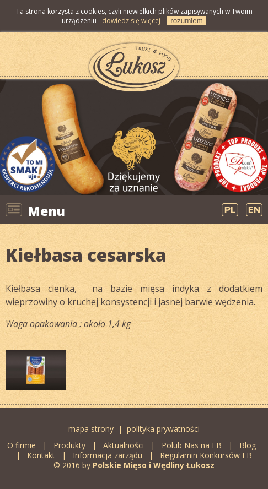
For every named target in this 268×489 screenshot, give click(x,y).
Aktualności (123, 445)
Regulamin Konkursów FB (206, 455)
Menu (46, 211)
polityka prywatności (163, 428)
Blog (248, 445)
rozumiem (186, 21)
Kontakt (41, 455)
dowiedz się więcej (131, 20)
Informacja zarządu (107, 455)
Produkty (69, 445)
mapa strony (91, 428)
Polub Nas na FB (192, 445)
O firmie (21, 445)
